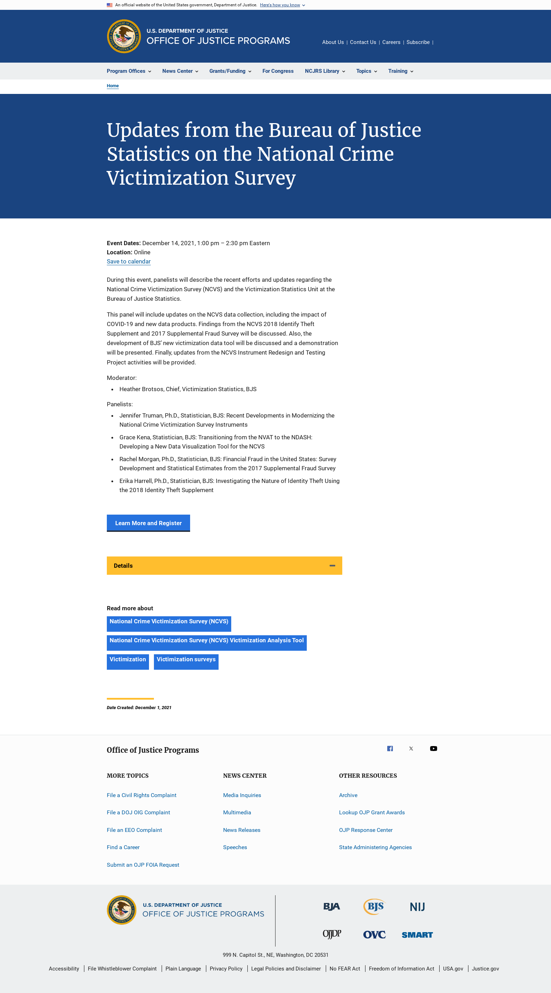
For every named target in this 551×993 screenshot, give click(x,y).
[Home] (218, 36)
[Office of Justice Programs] (124, 36)
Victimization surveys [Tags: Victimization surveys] (186, 659)
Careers (391, 42)
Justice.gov (485, 969)
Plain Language (183, 969)
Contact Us (363, 42)
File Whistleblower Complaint (122, 969)
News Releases (241, 830)
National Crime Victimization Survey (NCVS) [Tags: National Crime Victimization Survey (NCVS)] (169, 621)
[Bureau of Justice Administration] (332, 912)
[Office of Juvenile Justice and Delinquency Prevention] (332, 941)
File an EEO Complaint (134, 830)
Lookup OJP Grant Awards (372, 812)
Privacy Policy (226, 969)
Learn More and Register (148, 523)
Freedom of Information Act (401, 969)
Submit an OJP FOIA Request (143, 864)
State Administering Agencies (375, 847)
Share (444, 47)
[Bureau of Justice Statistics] (374, 916)
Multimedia (237, 812)
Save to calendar (129, 261)
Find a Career (123, 847)
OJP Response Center (366, 830)
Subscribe (418, 42)
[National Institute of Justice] (417, 912)
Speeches (235, 847)
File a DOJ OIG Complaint (138, 812)
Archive (348, 795)
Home (113, 85)
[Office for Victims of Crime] (374, 940)
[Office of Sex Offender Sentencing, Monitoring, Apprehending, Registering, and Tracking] (417, 939)
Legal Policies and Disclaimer (286, 969)
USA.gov (453, 969)
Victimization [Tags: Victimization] (128, 659)
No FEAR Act (345, 969)
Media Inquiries (242, 795)
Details (123, 565)
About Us (333, 42)
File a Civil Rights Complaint (141, 795)
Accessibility (64, 969)
